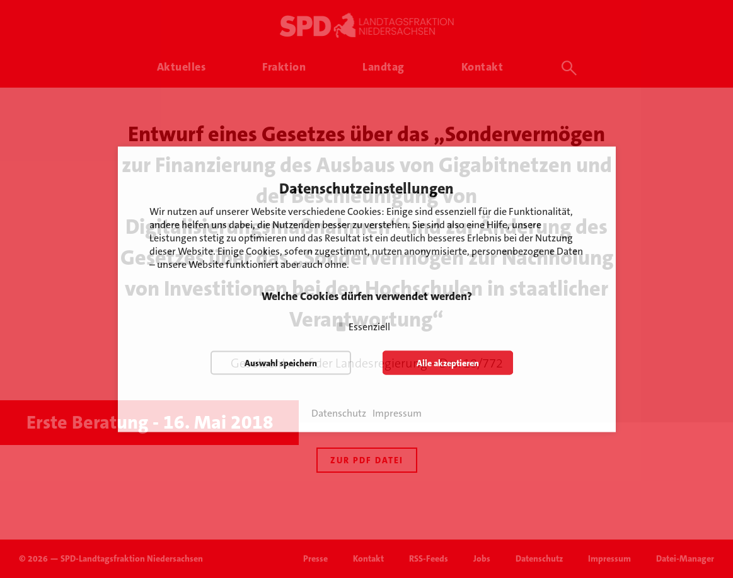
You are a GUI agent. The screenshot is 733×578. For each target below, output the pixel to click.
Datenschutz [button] (338, 413)
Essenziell (369, 326)
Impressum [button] (397, 413)
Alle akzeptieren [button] (448, 362)
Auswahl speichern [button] (281, 362)
